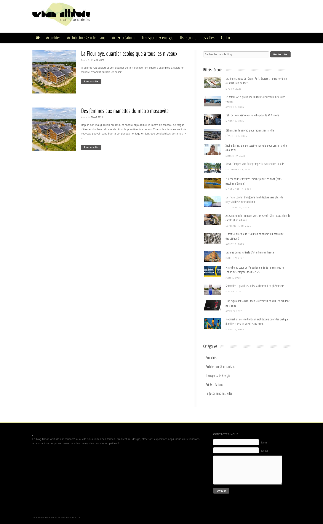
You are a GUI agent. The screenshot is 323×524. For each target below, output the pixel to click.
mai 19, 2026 (233, 88)
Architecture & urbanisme (220, 366)
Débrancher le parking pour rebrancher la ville (249, 130)
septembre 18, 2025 (238, 226)
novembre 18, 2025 (238, 189)
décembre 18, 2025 (238, 169)
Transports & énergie (218, 375)
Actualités (211, 358)
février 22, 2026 (236, 136)
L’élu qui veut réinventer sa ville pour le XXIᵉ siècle (252, 115)
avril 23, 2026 (234, 107)
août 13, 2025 (234, 244)
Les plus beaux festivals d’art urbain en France (249, 252)
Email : (266, 450)
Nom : (265, 442)
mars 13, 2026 (234, 121)
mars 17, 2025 (234, 329)
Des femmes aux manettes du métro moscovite (125, 110)
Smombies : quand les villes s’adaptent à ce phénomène (254, 286)
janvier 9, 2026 (235, 155)
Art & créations (214, 384)
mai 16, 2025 (233, 291)
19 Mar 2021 (97, 60)
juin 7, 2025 (233, 277)
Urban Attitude (66, 517)
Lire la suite (91, 81)
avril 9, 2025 (233, 311)
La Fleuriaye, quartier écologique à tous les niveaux (129, 53)
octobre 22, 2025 (237, 207)
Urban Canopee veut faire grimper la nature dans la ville (254, 164)
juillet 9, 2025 (234, 258)
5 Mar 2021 (97, 117)
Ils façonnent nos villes (219, 393)
